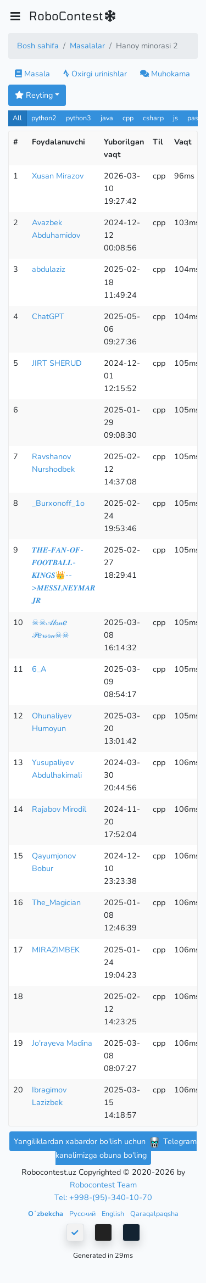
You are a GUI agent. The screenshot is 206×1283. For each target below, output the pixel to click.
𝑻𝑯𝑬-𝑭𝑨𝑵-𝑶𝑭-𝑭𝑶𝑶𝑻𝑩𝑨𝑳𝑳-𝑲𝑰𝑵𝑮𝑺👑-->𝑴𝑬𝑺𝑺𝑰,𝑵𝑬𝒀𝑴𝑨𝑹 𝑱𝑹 (63, 575)
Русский (83, 1213)
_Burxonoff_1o (58, 503)
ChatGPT (48, 316)
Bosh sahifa (38, 45)
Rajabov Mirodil (59, 809)
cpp (128, 117)
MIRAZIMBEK (56, 949)
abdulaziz (48, 269)
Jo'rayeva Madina (62, 1042)
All (17, 117)
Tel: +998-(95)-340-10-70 (103, 1197)
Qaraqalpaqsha (154, 1213)
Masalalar (87, 45)
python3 (78, 117)
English (114, 1213)
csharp (153, 117)
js (176, 117)
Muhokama (165, 73)
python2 (44, 117)
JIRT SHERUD (57, 363)
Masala (32, 73)
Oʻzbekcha (46, 1213)
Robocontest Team (103, 1184)
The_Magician (56, 902)
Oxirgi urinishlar (95, 73)
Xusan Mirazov (57, 175)
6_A (39, 668)
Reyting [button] (34, 95)
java (107, 117)
